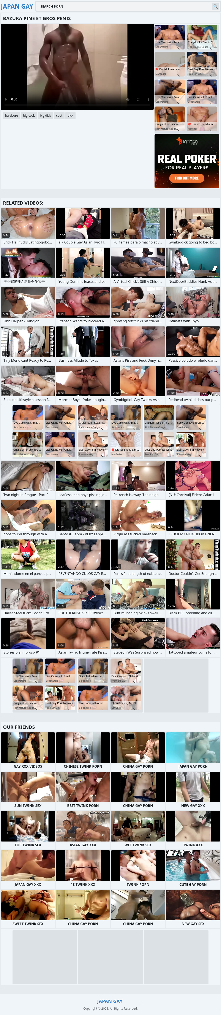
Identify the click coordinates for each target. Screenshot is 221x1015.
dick (70, 115)
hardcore (11, 115)
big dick (45, 115)
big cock (29, 115)
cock (59, 115)
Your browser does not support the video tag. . (77, 67)
